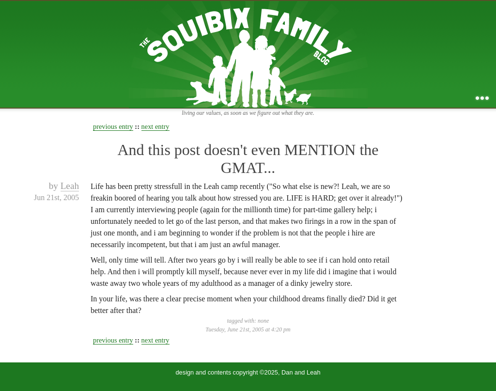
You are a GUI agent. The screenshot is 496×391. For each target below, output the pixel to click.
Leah (70, 186)
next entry (155, 126)
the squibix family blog (248, 54)
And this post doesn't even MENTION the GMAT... (247, 158)
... (482, 98)
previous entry (113, 126)
